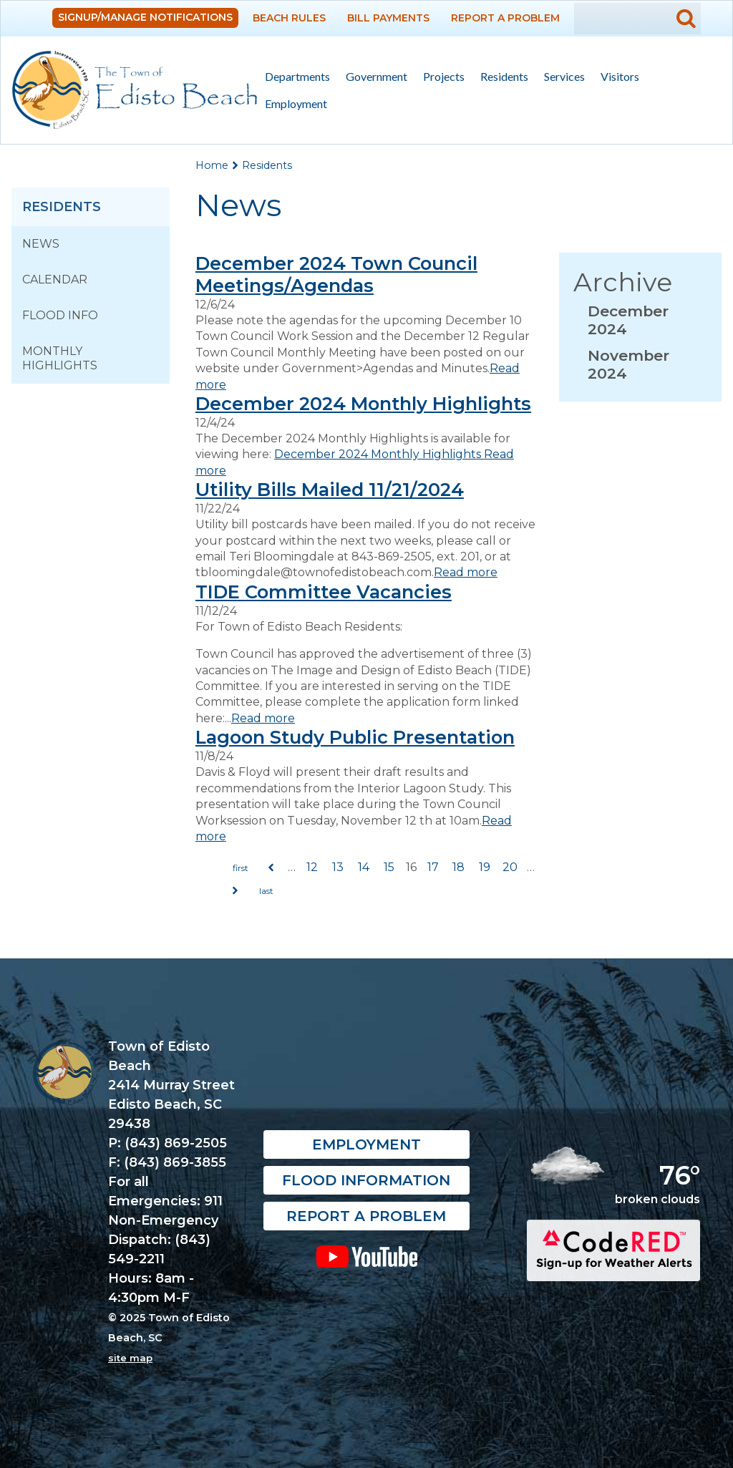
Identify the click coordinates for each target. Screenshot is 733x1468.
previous (271, 868)
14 (363, 867)
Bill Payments (388, 17)
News (40, 244)
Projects (444, 76)
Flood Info (60, 315)
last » (266, 891)
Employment (296, 103)
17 (433, 867)
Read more (465, 572)
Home (211, 165)
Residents (500, 76)
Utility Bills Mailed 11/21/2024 (329, 489)
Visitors (616, 76)
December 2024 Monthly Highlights (363, 403)
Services (560, 76)
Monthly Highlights (59, 358)
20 (510, 867)
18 (458, 867)
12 (312, 867)
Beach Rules (289, 17)
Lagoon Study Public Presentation (355, 737)
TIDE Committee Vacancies (323, 591)
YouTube (366, 1256)
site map (130, 1358)
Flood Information (366, 1180)
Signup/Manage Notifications (145, 17)
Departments (293, 76)
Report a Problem (505, 17)
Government (372, 76)
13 (338, 867)
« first (240, 868)
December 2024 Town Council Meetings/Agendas (336, 274)
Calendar (54, 279)
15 (389, 867)
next (235, 891)
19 (484, 867)
